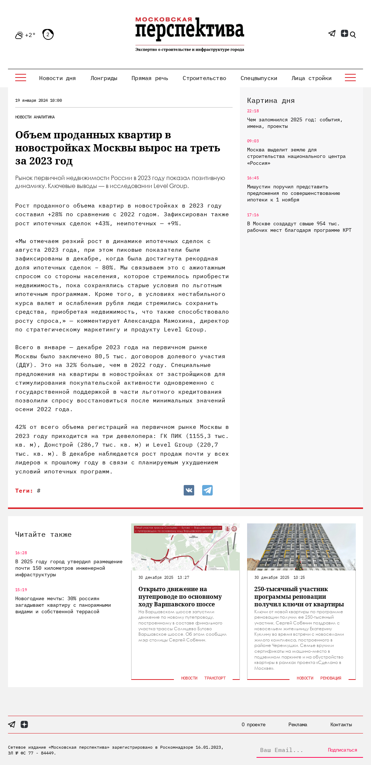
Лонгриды (104, 77)
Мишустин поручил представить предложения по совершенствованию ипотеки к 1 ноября (293, 193)
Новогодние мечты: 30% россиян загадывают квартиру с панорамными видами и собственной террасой (63, 605)
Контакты (340, 724)
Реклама (297, 724)
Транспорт (214, 678)
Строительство (204, 77)
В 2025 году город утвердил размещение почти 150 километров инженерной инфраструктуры (68, 568)
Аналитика (44, 117)
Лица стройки (312, 77)
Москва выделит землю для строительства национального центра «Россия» (296, 156)
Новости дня (57, 77)
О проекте (254, 724)
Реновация (330, 678)
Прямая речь (150, 77)
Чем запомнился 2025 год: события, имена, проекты (295, 122)
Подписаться (342, 750)
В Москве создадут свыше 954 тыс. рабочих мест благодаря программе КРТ (299, 226)
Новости (23, 117)
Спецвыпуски (259, 77)
